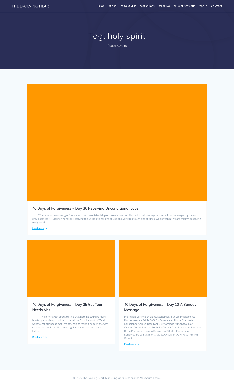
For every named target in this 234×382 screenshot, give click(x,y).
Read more (38, 228)
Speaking (164, 6)
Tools (203, 6)
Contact (217, 6)
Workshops (147, 6)
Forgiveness (128, 6)
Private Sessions (184, 6)
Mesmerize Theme (150, 374)
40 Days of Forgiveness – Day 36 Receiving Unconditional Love (85, 208)
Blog (101, 6)
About (113, 6)
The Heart (31, 6)
